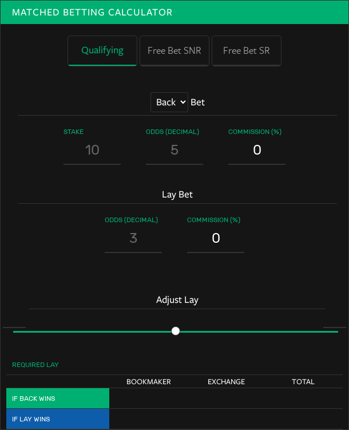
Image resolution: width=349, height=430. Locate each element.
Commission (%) (254, 131)
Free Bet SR (246, 50)
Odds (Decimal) (172, 131)
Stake (74, 131)
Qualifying (102, 50)
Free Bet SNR (174, 50)
